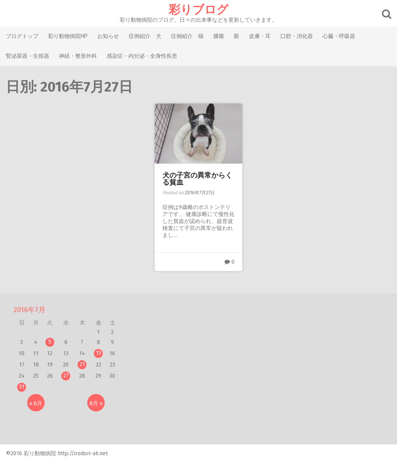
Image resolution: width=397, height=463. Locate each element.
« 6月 (35, 403)
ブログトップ (22, 36)
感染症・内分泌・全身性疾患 (142, 56)
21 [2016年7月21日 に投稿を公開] (82, 364)
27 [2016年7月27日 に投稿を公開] (66, 375)
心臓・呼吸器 (339, 36)
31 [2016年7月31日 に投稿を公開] (21, 387)
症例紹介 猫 (187, 36)
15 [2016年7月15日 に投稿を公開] (98, 353)
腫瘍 (218, 36)
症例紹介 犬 (145, 36)
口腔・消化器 (296, 36)
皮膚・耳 (260, 36)
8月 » (96, 403)
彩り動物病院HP (68, 36)
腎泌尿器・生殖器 (27, 56)
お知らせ (108, 36)
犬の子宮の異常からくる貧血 (197, 179)
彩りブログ (198, 10)
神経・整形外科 (78, 56)
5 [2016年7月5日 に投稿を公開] (49, 342)
